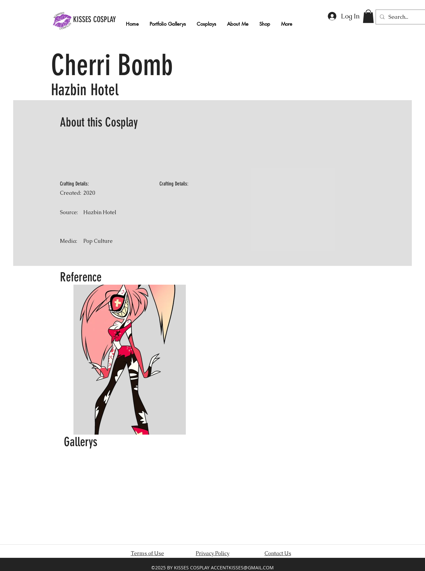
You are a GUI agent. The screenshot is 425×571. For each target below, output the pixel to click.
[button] (368, 16)
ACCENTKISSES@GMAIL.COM (242, 567)
